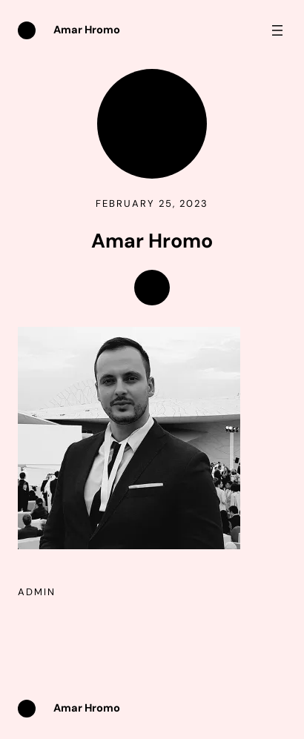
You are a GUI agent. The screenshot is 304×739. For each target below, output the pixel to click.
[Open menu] (277, 30)
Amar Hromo (86, 30)
